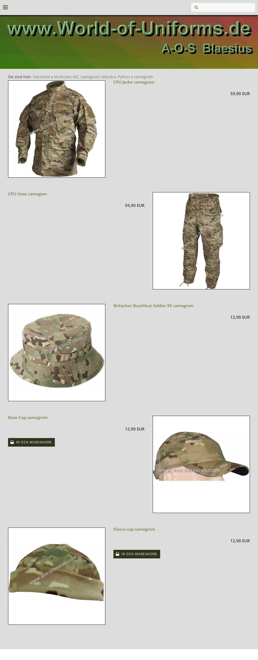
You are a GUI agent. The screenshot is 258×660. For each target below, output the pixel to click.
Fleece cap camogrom (134, 529)
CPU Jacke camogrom (133, 82)
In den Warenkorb (34, 442)
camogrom (143, 76)
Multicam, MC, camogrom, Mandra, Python (92, 76)
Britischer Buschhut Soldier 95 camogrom (153, 305)
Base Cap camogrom (28, 417)
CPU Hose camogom (27, 193)
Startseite (41, 76)
